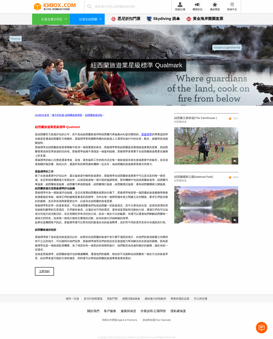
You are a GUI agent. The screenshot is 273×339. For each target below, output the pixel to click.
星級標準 (146, 134)
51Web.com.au (147, 337)
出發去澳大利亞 (54, 19)
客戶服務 (110, 311)
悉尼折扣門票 (125, 19)
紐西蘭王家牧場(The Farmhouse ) (195, 118)
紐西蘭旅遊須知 (93, 115)
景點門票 (112, 298)
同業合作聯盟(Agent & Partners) (119, 320)
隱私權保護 (178, 311)
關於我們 (93, 311)
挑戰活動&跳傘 (131, 298)
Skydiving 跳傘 (163, 19)
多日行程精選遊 (93, 298)
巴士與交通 (200, 298)
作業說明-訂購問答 (153, 311)
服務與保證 (128, 311)
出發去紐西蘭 (90, 19)
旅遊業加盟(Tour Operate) (157, 320)
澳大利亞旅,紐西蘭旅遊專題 (67, 115)
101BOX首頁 (42, 115)
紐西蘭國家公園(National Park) (193, 176)
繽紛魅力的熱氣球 (155, 298)
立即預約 (44, 271)
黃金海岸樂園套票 (204, 19)
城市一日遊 (72, 298)
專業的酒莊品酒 (180, 298)
